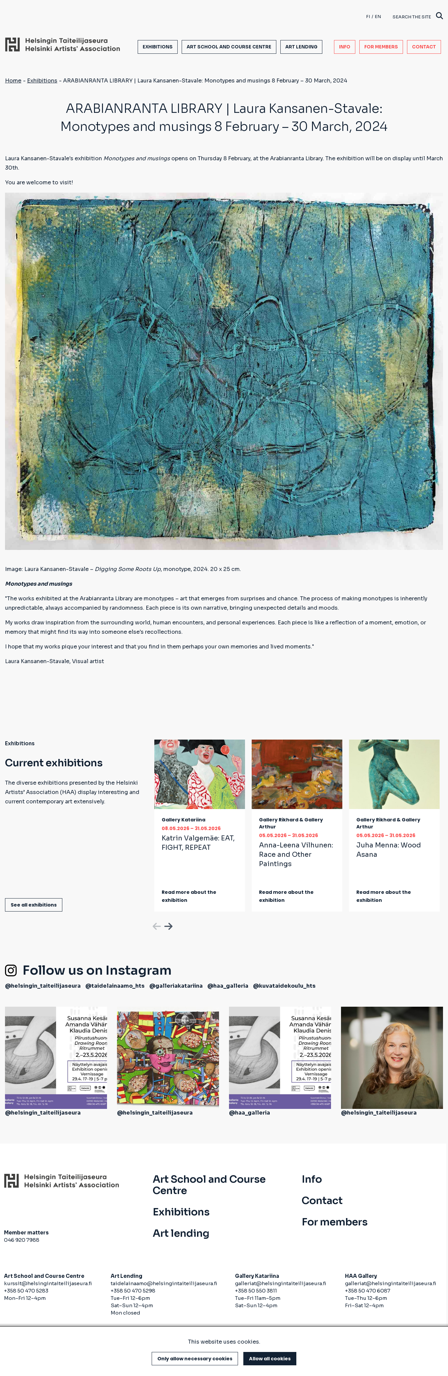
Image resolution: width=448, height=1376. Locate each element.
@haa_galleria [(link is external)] (227, 985)
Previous (156, 925)
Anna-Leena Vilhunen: (296, 854)
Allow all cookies (270, 1358)
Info (344, 47)
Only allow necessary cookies (194, 1358)
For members (381, 47)
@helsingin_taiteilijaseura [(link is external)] (43, 985)
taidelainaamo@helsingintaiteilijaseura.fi (164, 1283)
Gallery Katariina (183, 819)
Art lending (301, 47)
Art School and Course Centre (229, 47)
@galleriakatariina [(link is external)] (176, 985)
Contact (424, 47)
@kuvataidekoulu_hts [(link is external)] (284, 985)
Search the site (418, 16)
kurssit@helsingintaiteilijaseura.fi (48, 1283)
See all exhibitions (34, 905)
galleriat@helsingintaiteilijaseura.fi (280, 1283)
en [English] (378, 16)
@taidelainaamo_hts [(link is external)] (115, 985)
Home (13, 80)
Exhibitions (158, 47)
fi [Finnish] (368, 16)
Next (167, 925)
